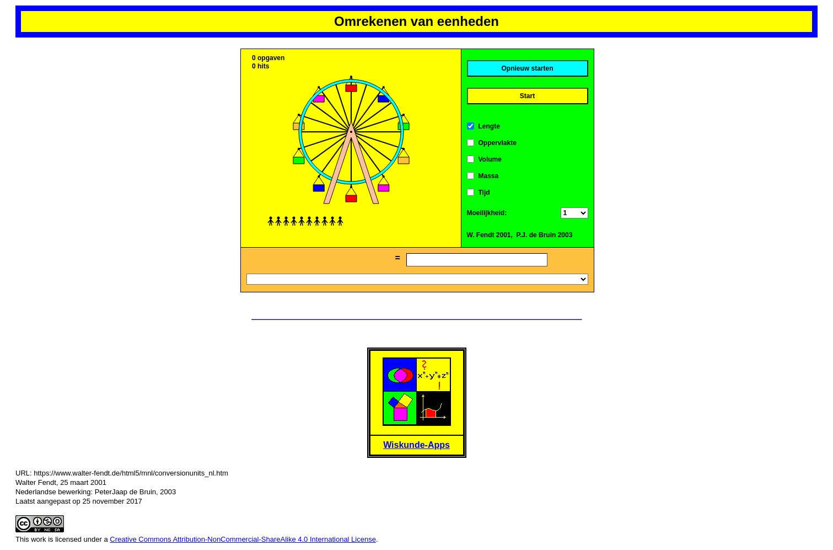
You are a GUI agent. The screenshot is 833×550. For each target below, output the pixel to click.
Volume (490, 159)
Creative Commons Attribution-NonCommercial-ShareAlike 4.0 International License (243, 539)
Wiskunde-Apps (416, 445)
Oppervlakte (498, 143)
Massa (489, 176)
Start (527, 96)
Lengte (489, 126)
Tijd (484, 192)
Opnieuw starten (527, 68)
